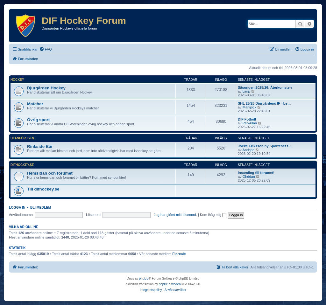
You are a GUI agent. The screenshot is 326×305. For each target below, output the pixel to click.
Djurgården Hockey (46, 88)
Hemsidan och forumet (50, 173)
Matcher (35, 103)
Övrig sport (38, 119)
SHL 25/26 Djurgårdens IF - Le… (264, 103)
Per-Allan (250, 123)
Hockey (17, 79)
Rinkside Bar (40, 146)
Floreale (179, 254)
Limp (246, 91)
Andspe (248, 150)
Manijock (249, 107)
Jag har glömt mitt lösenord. (175, 215)
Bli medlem (40, 207)
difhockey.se (22, 165)
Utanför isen (22, 138)
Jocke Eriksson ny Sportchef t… (265, 146)
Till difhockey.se (43, 189)
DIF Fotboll (247, 119)
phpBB (144, 278)
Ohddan (249, 176)
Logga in (17, 207)
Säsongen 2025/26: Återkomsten (265, 87)
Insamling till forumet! (256, 173)
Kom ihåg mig (213, 215)
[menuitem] (45, 49)
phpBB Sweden (170, 284)
